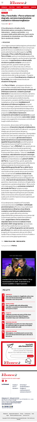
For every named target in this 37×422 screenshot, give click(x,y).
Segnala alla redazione (14, 413)
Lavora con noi (26, 415)
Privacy (21, 413)
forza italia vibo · (10, 241)
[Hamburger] (2, 3)
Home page (4, 10)
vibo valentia (20, 241)
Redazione (5, 413)
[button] (34, 11)
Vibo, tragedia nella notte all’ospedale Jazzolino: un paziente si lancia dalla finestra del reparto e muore (19, 306)
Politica (10, 10)
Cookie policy (27, 413)
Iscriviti (30, 356)
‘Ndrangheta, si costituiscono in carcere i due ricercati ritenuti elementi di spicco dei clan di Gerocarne (19, 334)
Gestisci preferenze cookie (16, 415)
